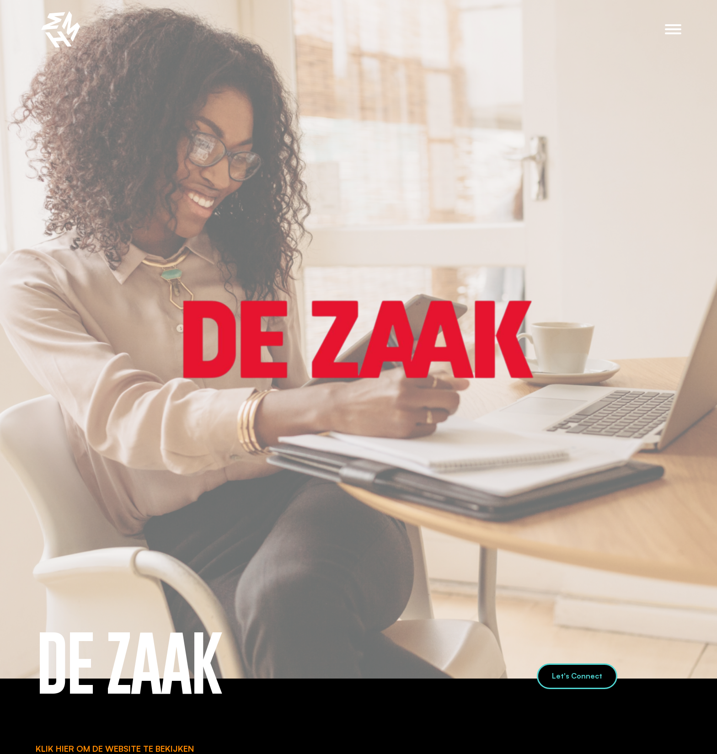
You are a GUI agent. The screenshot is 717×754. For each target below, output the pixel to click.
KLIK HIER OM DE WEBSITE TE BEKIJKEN (115, 748)
